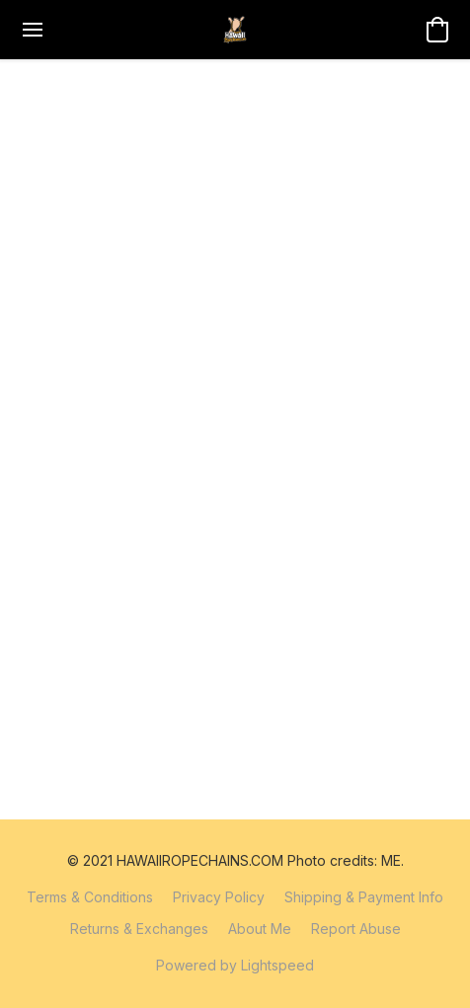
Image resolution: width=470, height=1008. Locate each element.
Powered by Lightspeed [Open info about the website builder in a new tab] (235, 965)
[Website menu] (32, 29)
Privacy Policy (219, 897)
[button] (235, 29)
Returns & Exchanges (139, 928)
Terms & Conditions (90, 897)
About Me (259, 928)
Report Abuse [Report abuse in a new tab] (356, 928)
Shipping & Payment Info (363, 897)
